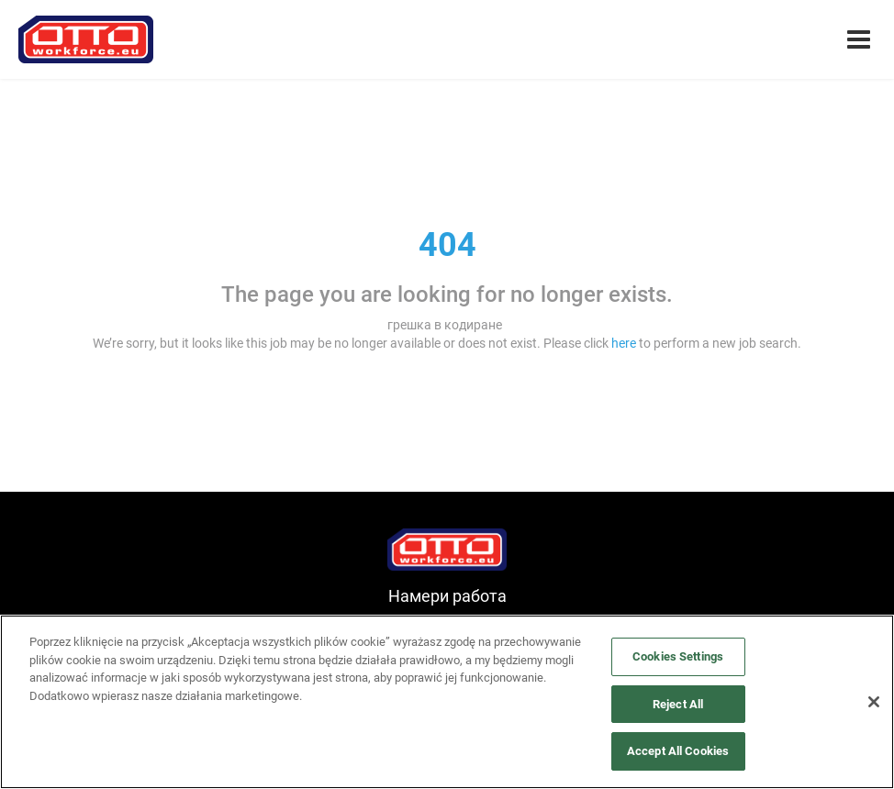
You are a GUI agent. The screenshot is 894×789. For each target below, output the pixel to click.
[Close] (874, 702)
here (623, 343)
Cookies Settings (677, 656)
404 (447, 245)
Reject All (678, 704)
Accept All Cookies (678, 751)
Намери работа (447, 596)
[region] (447, 702)
